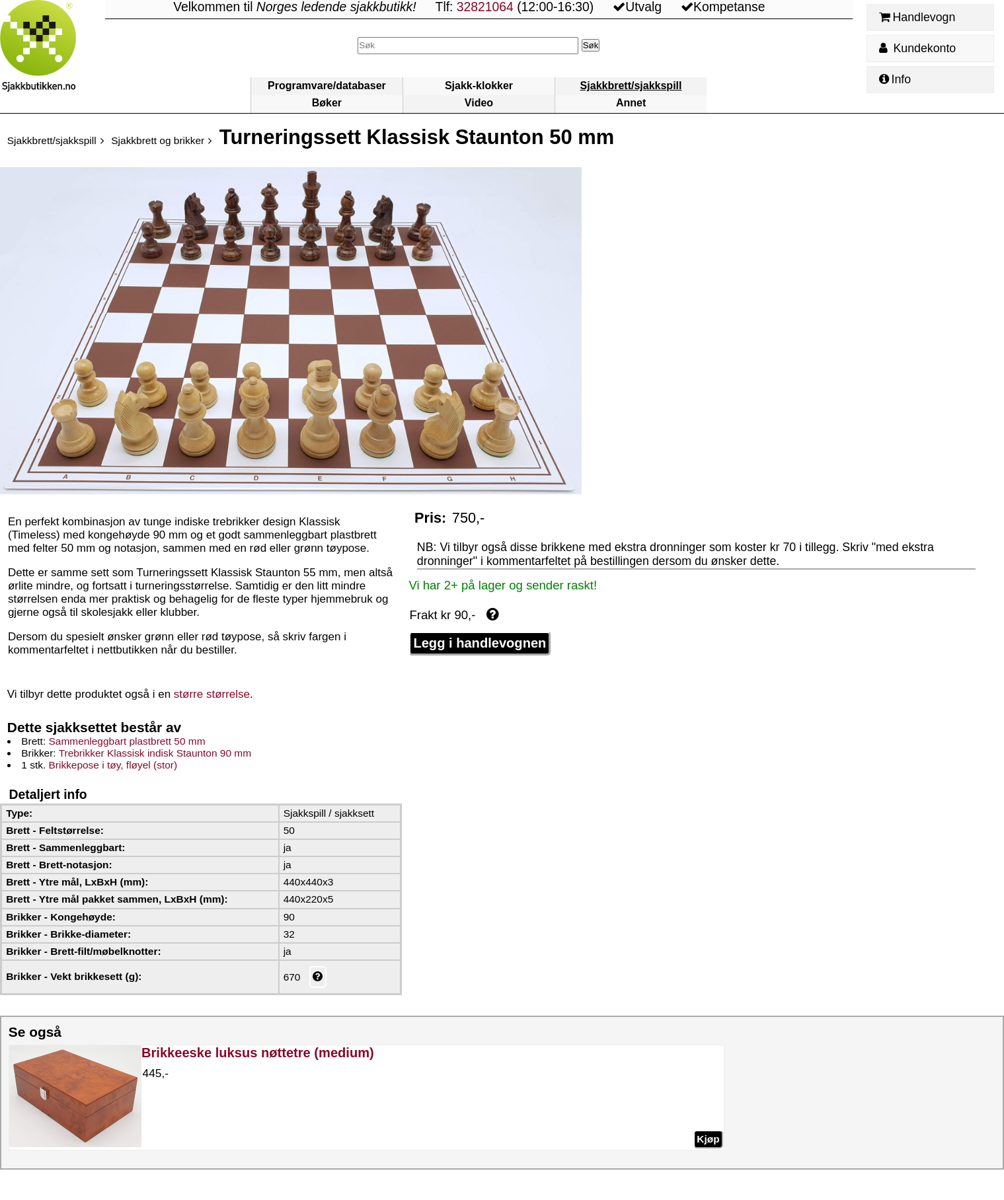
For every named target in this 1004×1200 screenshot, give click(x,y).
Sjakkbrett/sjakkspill (631, 85)
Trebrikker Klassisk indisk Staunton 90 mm (155, 753)
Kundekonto (917, 48)
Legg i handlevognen (479, 643)
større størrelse (212, 694)
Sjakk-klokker (479, 85)
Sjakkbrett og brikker (157, 140)
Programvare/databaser (327, 85)
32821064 (485, 7)
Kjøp (708, 1138)
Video (479, 102)
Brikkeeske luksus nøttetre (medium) (257, 1052)
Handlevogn (917, 17)
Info (895, 79)
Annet (631, 102)
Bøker (327, 102)
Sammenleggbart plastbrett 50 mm (127, 741)
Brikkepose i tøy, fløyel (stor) (113, 764)
